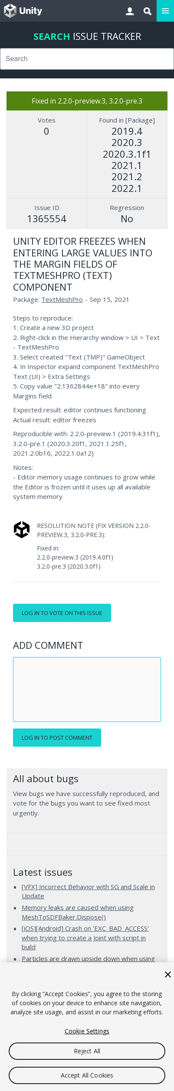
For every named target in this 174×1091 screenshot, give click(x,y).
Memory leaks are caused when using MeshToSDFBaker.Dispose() (78, 912)
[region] (87, 1026)
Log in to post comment (57, 737)
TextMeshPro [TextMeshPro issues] (62, 299)
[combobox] (87, 59)
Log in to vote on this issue (62, 613)
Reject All (87, 1051)
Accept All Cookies (87, 1075)
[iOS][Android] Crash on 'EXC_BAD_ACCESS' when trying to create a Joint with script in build (85, 937)
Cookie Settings (87, 1031)
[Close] (168, 974)
